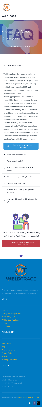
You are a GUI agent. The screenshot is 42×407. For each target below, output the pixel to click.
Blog (3, 347)
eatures (5, 310)
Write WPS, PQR (8, 316)
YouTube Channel (8, 350)
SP (19, 397)
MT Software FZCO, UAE (29, 397)
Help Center (6, 343)
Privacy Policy (7, 353)
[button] (21, 65)
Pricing (4, 323)
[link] (30, 403)
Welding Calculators (9, 359)
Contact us (6, 326)
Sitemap (5, 356)
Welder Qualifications (10, 320)
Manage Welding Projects (12, 313)
